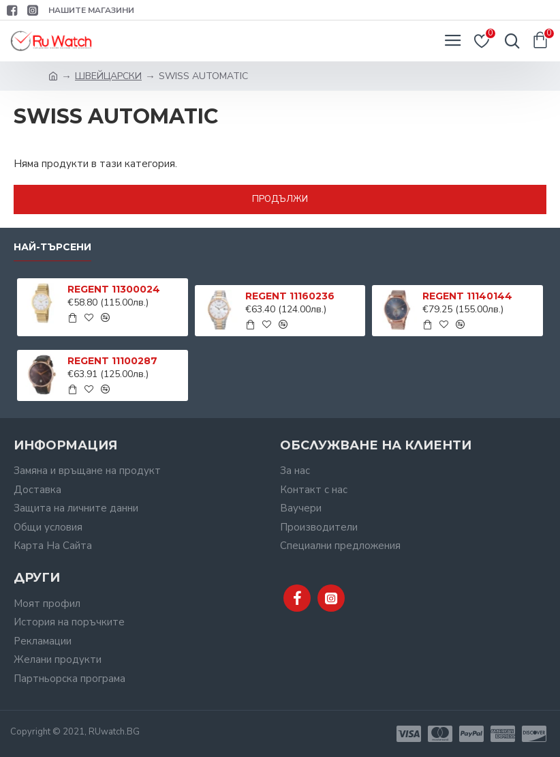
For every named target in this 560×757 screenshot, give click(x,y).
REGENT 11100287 (112, 361)
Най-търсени (52, 247)
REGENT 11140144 (467, 296)
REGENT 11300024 (113, 289)
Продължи (280, 199)
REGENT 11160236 (290, 296)
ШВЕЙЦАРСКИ (108, 76)
